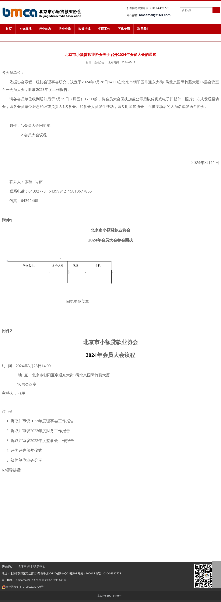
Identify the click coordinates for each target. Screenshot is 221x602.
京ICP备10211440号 (54, 580)
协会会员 (65, 29)
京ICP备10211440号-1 (110, 595)
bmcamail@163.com (28, 580)
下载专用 (124, 29)
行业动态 (45, 29)
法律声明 (24, 566)
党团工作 (104, 29)
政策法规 (84, 29)
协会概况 (25, 29)
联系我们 (143, 29)
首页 (9, 29)
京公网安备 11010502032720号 (25, 586)
